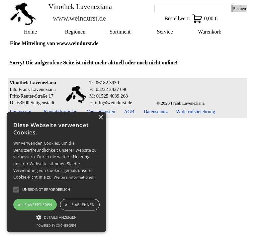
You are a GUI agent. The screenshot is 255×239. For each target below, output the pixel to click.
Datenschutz (156, 111)
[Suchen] (192, 8)
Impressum (20, 111)
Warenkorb (209, 32)
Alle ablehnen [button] (80, 204)
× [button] (100, 117)
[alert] (56, 172)
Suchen (239, 8)
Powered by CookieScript (56, 225)
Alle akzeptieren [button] (35, 204)
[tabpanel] (127, 63)
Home (30, 32)
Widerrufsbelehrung (195, 111)
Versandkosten (101, 111)
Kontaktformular (60, 111)
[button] (56, 216)
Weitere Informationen (74, 177)
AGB (129, 111)
